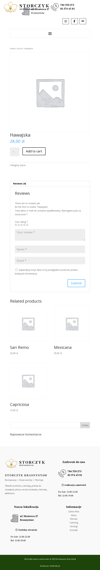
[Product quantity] (14, 151)
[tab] (50, 183)
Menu (74, 515)
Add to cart (34, 151)
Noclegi (74, 526)
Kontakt (74, 530)
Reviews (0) (19, 183)
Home (13, 48)
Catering (74, 522)
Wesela (73, 518)
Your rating (21, 221)
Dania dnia (73, 511)
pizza (19, 48)
